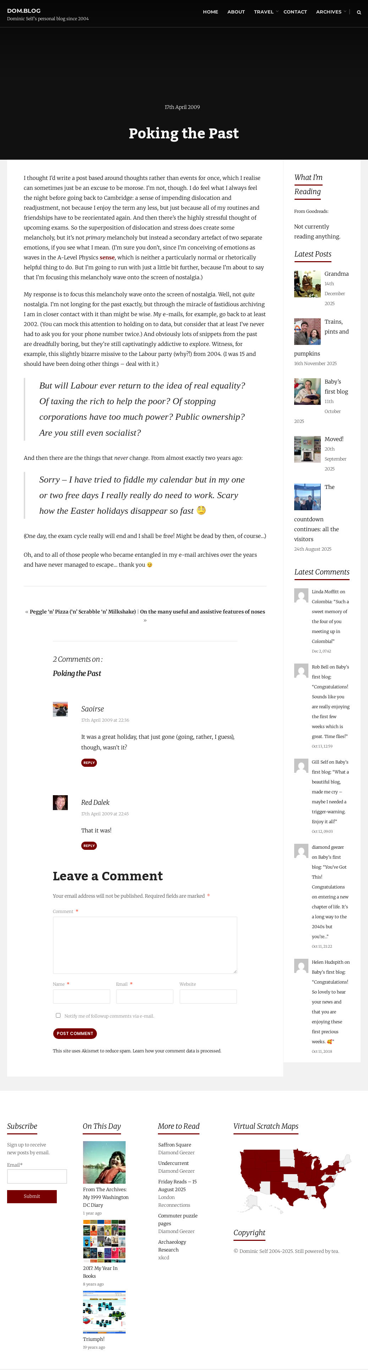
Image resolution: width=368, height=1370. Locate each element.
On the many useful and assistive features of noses (202, 612)
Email (124, 984)
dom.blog (23, 8)
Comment (65, 911)
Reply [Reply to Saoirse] (89, 763)
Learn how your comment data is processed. (177, 1051)
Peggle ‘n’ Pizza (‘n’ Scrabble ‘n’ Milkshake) (83, 612)
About (236, 12)
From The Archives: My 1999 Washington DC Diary (105, 1198)
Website (188, 984)
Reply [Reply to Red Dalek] (89, 846)
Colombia (321, 601)
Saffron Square (174, 1146)
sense (107, 258)
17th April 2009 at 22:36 (105, 720)
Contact (295, 12)
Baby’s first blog (328, 972)
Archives (328, 12)
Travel (263, 12)
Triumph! (94, 1340)
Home (210, 12)
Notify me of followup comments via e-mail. (103, 1016)
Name (61, 984)
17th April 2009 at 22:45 (105, 814)
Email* (30, 1174)
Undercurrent (173, 1164)
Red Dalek (97, 802)
